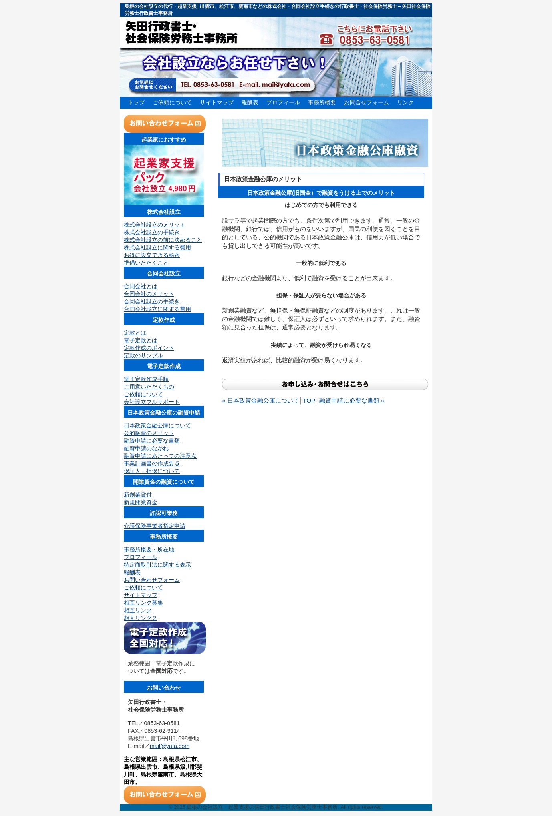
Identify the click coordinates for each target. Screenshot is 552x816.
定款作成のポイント (149, 348)
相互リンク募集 (143, 602)
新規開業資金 (140, 502)
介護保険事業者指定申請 (154, 526)
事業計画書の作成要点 (152, 463)
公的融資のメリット (149, 433)
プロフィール (283, 102)
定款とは (135, 332)
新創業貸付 (138, 494)
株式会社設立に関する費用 (157, 247)
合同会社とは (140, 286)
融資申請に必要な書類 (152, 440)
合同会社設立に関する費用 (157, 309)
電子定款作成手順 (146, 379)
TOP (309, 400)
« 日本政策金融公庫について (260, 400)
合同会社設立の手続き (152, 301)
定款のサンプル (143, 355)
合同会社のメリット (149, 294)
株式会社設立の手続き (152, 232)
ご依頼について (172, 102)
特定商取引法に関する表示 (157, 564)
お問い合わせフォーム (152, 580)
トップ (136, 102)
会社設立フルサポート (152, 402)
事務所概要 (322, 102)
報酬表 (250, 102)
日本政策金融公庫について (157, 425)
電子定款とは (140, 340)
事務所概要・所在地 (149, 549)
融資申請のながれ (146, 448)
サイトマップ (217, 102)
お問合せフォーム (366, 102)
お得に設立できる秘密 (152, 255)
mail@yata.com (169, 746)
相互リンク (138, 610)
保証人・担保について (152, 471)
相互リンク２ (140, 618)
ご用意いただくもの (149, 386)
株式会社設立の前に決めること (163, 240)
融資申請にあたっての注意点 (160, 456)
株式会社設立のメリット (154, 224)
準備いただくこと (146, 262)
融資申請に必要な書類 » (352, 400)
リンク (405, 102)
